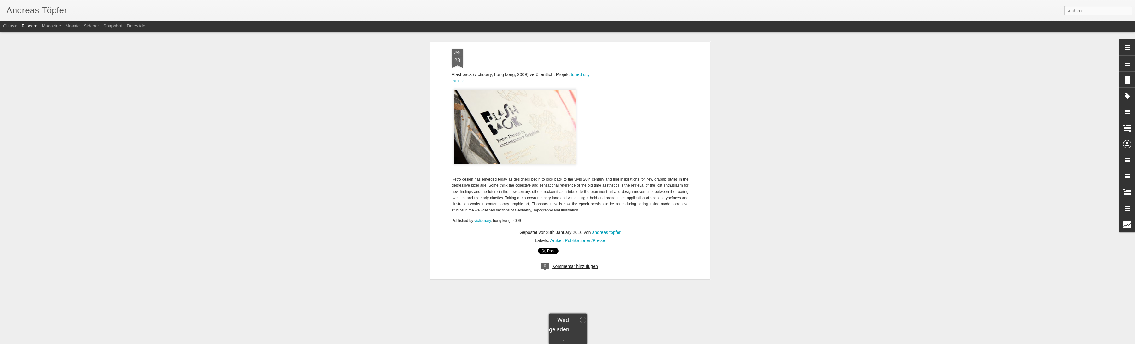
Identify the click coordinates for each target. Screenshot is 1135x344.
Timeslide (136, 25)
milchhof (459, 65)
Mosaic (72, 25)
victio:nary (482, 205)
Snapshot (112, 25)
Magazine (51, 25)
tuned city (580, 59)
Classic (10, 25)
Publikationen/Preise (585, 225)
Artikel (556, 225)
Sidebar (91, 25)
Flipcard (30, 25)
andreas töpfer (606, 216)
